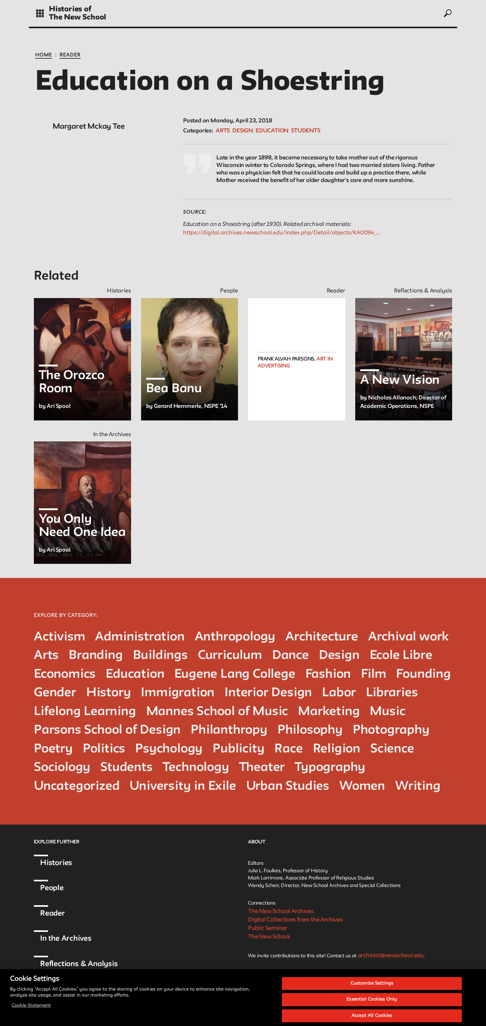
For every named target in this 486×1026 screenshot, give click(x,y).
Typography (330, 767)
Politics (104, 749)
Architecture (321, 637)
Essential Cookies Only (371, 1004)
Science (392, 749)
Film (373, 674)
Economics (65, 674)
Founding (423, 674)
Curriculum (230, 655)
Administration (139, 637)
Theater (262, 767)
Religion (336, 749)
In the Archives (66, 938)
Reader (70, 55)
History (108, 692)
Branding (96, 655)
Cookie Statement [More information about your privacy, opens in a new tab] (31, 1009)
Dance (290, 655)
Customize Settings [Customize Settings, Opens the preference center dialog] (372, 987)
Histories (56, 863)
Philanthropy (229, 730)
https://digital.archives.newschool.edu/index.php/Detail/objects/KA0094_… (281, 232)
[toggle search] (447, 13)
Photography (391, 730)
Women (362, 786)
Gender (55, 692)
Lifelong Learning (85, 711)
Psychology (169, 749)
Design (242, 130)
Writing (418, 786)
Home (43, 55)
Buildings (160, 655)
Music (387, 711)
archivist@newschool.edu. (391, 955)
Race (288, 749)
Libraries (392, 692)
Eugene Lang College (234, 674)
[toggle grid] (40, 13)
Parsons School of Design (107, 730)
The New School (77, 17)
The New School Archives (280, 911)
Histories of (70, 9)
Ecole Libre (401, 655)
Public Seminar (267, 928)
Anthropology (235, 637)
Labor (339, 692)
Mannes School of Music (217, 711)
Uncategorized (76, 786)
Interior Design (268, 692)
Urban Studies (287, 786)
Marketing (329, 711)
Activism (59, 637)
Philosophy (310, 730)
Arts (223, 130)
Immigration (177, 692)
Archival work (408, 637)
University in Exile (182, 786)
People (52, 888)
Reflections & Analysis (79, 964)
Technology (196, 767)
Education (272, 130)
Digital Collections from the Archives (295, 919)
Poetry (53, 749)
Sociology (62, 767)
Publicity (238, 749)
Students (305, 130)
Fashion (328, 674)
